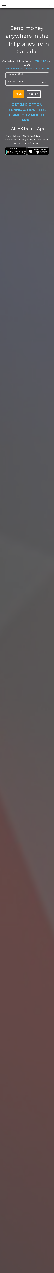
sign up (33, 94)
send (19, 94)
